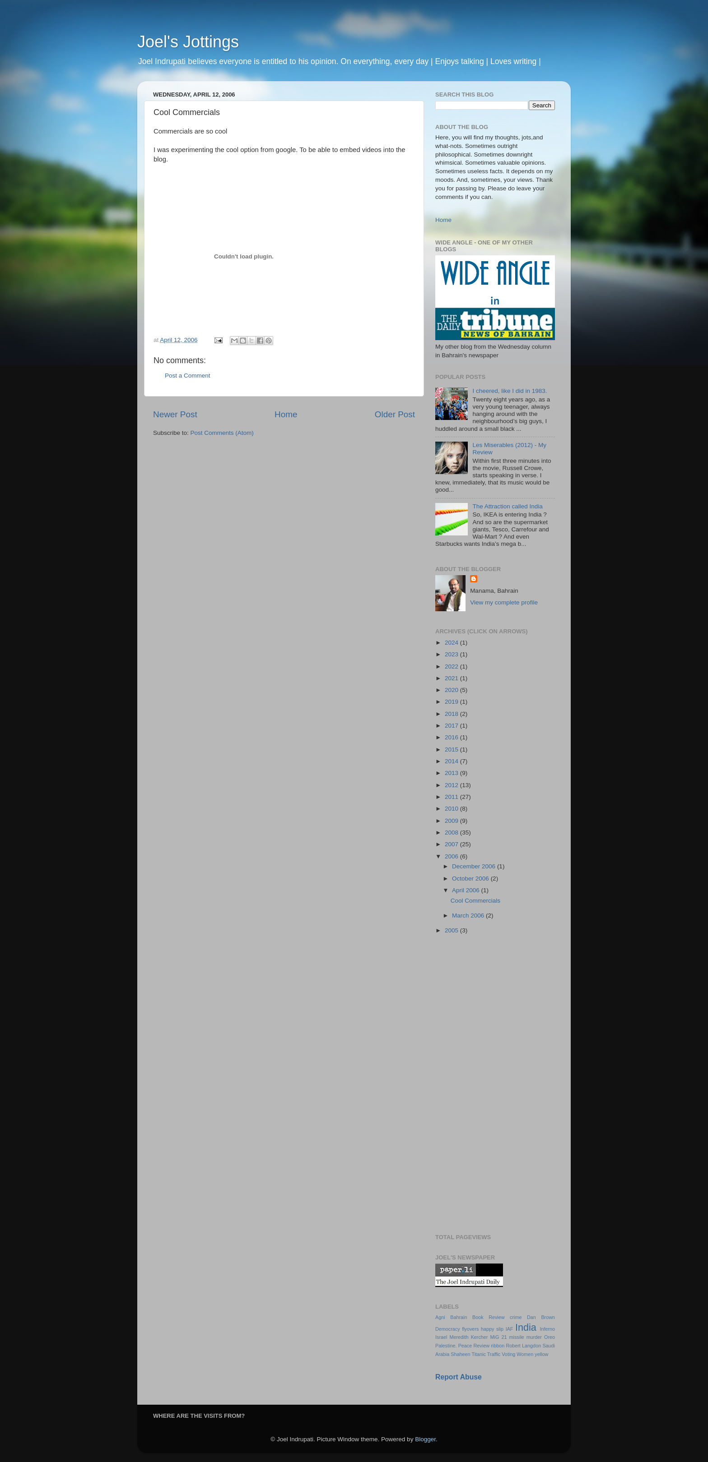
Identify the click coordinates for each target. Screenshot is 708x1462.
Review (481, 1345)
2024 (452, 642)
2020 (452, 690)
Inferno (547, 1329)
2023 (452, 654)
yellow (541, 1354)
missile (516, 1337)
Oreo (549, 1337)
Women (525, 1354)
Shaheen (460, 1354)
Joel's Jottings (188, 41)
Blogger (425, 1439)
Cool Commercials (475, 900)
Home (286, 414)
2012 (452, 785)
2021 (452, 678)
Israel (441, 1337)
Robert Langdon (523, 1345)
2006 (452, 856)
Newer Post (175, 414)
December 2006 (474, 866)
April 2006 (466, 890)
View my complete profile (504, 602)
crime (516, 1317)
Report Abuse (458, 1377)
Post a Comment (187, 375)
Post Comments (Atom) (222, 432)
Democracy (447, 1329)
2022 (452, 666)
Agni (440, 1317)
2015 (452, 749)
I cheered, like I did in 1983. (509, 390)
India (525, 1327)
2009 (452, 820)
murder (534, 1337)
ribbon (497, 1345)
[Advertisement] (495, 1085)
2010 (452, 808)
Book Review (488, 1317)
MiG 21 (498, 1337)
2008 (452, 832)
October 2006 (471, 878)
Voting (508, 1354)
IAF (509, 1329)
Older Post (395, 414)
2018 (452, 713)
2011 (452, 796)
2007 (452, 844)
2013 (452, 773)
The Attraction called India (507, 506)
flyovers (470, 1329)
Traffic (493, 1354)
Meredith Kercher (469, 1337)
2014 (452, 761)
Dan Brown (541, 1317)
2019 (452, 701)
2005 (452, 930)
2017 (452, 725)
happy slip (492, 1329)
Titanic (478, 1354)
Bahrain (458, 1317)
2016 (452, 737)
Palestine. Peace (453, 1345)
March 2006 (469, 915)
